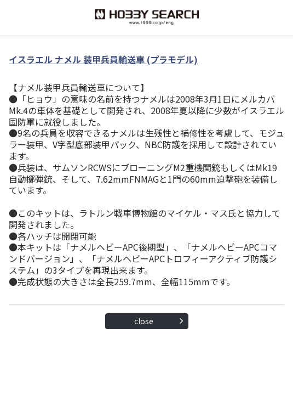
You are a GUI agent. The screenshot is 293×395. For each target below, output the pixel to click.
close (143, 320)
